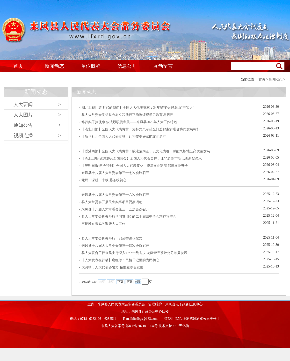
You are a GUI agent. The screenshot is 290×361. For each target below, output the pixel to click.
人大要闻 (37, 104)
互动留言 (163, 66)
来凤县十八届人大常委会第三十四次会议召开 (115, 245)
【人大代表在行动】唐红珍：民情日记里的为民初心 (120, 260)
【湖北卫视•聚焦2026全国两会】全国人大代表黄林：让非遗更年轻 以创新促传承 (141, 158)
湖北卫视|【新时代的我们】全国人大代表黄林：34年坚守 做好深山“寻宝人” (137, 107)
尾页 (129, 281)
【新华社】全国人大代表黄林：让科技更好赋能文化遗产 (123, 136)
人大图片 (37, 115)
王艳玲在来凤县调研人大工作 (103, 224)
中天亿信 (182, 326)
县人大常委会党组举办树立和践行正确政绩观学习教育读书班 (127, 115)
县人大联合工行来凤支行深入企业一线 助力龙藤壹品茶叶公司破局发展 (134, 253)
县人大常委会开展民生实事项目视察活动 (111, 202)
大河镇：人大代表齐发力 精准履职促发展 (112, 267)
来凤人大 (86, 30)
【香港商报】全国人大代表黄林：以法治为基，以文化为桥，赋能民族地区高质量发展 (145, 151)
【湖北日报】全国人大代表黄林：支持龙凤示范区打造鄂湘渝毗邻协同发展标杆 (140, 129)
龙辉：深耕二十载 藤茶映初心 (103, 180)
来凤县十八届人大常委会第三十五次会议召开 (115, 209)
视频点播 (37, 135)
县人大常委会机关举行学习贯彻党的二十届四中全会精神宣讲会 (128, 216)
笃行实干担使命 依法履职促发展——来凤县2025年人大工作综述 (129, 122)
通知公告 (37, 125)
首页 (18, 66)
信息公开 (127, 66)
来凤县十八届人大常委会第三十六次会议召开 (115, 195)
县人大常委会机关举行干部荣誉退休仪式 (111, 238)
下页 (120, 281)
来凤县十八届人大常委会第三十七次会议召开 (115, 173)
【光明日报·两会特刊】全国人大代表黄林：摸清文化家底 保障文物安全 (134, 165)
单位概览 (90, 66)
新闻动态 (54, 66)
